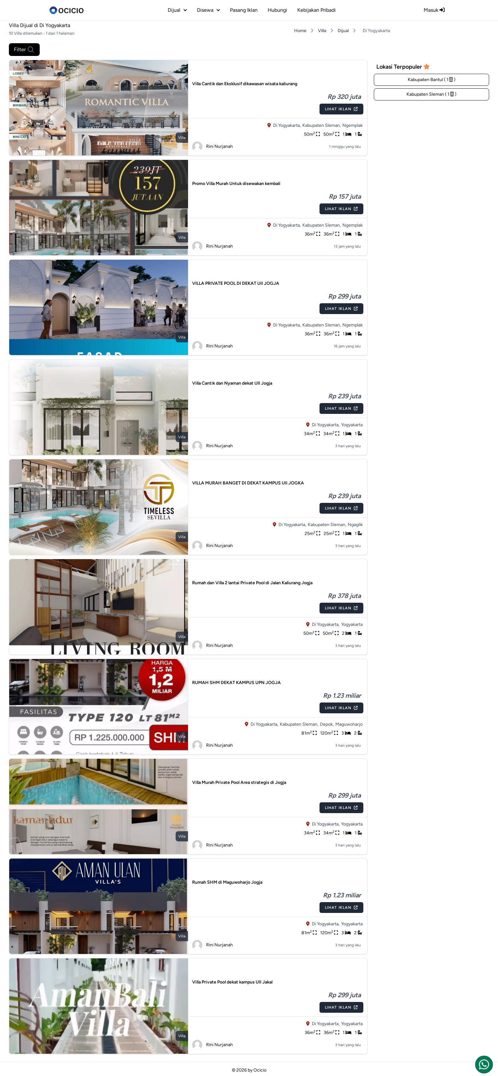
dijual (177, 10)
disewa (208, 10)
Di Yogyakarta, (287, 125)
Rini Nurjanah (212, 146)
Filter (24, 49)
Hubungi (277, 10)
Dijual (343, 30)
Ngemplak (352, 125)
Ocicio (259, 1070)
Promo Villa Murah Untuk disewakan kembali (236, 183)
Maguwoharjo (349, 724)
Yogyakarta (352, 425)
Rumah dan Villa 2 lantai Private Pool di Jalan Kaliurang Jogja (252, 583)
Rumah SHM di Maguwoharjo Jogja (227, 882)
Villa (322, 30)
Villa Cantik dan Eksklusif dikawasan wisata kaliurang (244, 83)
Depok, (327, 724)
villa (181, 137)
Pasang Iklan (244, 10)
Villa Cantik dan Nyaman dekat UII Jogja (232, 383)
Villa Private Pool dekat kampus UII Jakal (232, 982)
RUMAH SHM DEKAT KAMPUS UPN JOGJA (236, 682)
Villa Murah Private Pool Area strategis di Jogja (239, 782)
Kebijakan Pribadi (316, 10)
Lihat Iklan (341, 109)
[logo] (67, 10)
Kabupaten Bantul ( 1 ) (431, 79)
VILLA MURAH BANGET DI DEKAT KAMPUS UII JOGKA (248, 483)
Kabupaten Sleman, (321, 125)
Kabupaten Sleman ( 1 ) (431, 94)
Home (300, 30)
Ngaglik (355, 524)
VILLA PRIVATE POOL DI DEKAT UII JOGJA (235, 283)
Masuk (434, 10)
